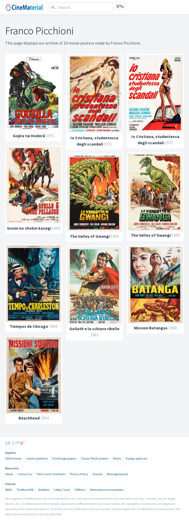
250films (80, 490)
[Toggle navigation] (119, 6)
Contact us (24, 474)
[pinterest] (22, 442)
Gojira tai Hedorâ (29, 135)
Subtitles (43, 490)
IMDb (8, 490)
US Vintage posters (64, 458)
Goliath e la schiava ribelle (94, 328)
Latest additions (37, 458)
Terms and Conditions (50, 474)
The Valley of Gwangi (151, 235)
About (9, 474)
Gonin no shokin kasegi (29, 228)
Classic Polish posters (94, 458)
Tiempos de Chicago (29, 326)
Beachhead (29, 417)
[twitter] (15, 442)
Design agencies (136, 458)
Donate (97, 474)
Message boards (117, 474)
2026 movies (13, 458)
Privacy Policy (79, 474)
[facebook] (7, 442)
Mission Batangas (151, 327)
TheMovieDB (24, 490)
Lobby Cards (62, 490)
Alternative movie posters (107, 490)
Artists (117, 458)
